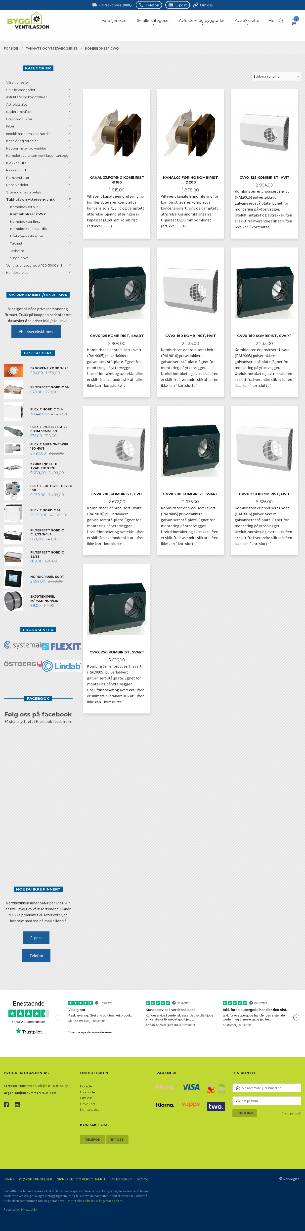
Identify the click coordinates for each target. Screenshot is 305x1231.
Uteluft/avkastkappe (26, 236)
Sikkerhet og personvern (81, 1179)
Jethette (17, 251)
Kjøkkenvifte (16, 163)
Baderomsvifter (19, 112)
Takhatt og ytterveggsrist (30, 199)
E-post (181, 4)
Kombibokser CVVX (28, 214)
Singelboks (19, 258)
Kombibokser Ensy (25, 221)
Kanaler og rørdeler (22, 141)
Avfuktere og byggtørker (26, 97)
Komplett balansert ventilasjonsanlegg (37, 155)
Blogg (142, 1179)
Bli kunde (87, 1092)
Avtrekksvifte (16, 104)
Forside (86, 1086)
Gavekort (87, 1104)
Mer (272, 20)
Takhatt (16, 243)
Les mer (71, 1201)
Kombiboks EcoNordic (28, 229)
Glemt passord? (291, 1113)
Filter (10, 126)
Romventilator (17, 178)
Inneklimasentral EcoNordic (28, 134)
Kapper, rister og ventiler (26, 148)
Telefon (152, 4)
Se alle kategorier (20, 90)
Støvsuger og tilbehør (24, 192)
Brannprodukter (19, 119)
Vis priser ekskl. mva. (36, 331)
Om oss (206, 4)
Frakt (9, 1179)
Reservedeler (17, 185)
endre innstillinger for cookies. (103, 1201)
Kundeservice (17, 273)
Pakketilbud (16, 170)
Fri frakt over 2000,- (115, 4)
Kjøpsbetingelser (35, 1179)
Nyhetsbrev (121, 1179)
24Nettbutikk (28, 1209)
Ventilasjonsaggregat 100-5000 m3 (34, 265)
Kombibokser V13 (24, 207)
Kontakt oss (89, 1109)
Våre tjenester (17, 82)
